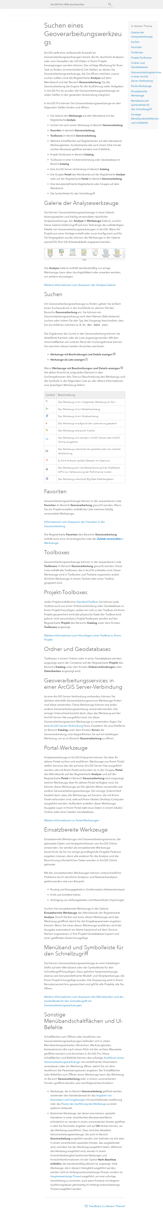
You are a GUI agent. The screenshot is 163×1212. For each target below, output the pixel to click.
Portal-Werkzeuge (141, 86)
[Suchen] (109, 4)
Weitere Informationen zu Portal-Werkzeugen (71, 820)
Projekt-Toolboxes (141, 57)
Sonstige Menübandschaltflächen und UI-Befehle (145, 118)
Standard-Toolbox (87, 601)
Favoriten (136, 47)
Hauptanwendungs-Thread (65, 1176)
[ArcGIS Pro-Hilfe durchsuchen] (78, 4)
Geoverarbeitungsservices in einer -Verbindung (146, 76)
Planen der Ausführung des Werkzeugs (83, 1103)
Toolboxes (137, 52)
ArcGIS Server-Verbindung (66, 725)
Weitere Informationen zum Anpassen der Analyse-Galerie (80, 285)
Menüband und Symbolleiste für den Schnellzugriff (141, 105)
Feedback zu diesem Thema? (107, 1205)
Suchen (135, 41)
